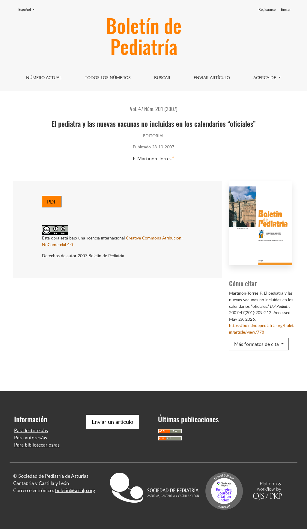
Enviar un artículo (112, 421)
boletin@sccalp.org (75, 490)
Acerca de (265, 77)
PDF (51, 201)
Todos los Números (108, 77)
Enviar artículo (212, 77)
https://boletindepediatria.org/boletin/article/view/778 (261, 328)
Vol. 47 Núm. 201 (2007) (153, 109)
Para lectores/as (31, 430)
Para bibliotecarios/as (37, 444)
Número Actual (43, 77)
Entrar (286, 9)
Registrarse (267, 9)
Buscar (162, 77)
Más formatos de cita (257, 344)
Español (28, 9)
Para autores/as (30, 437)
